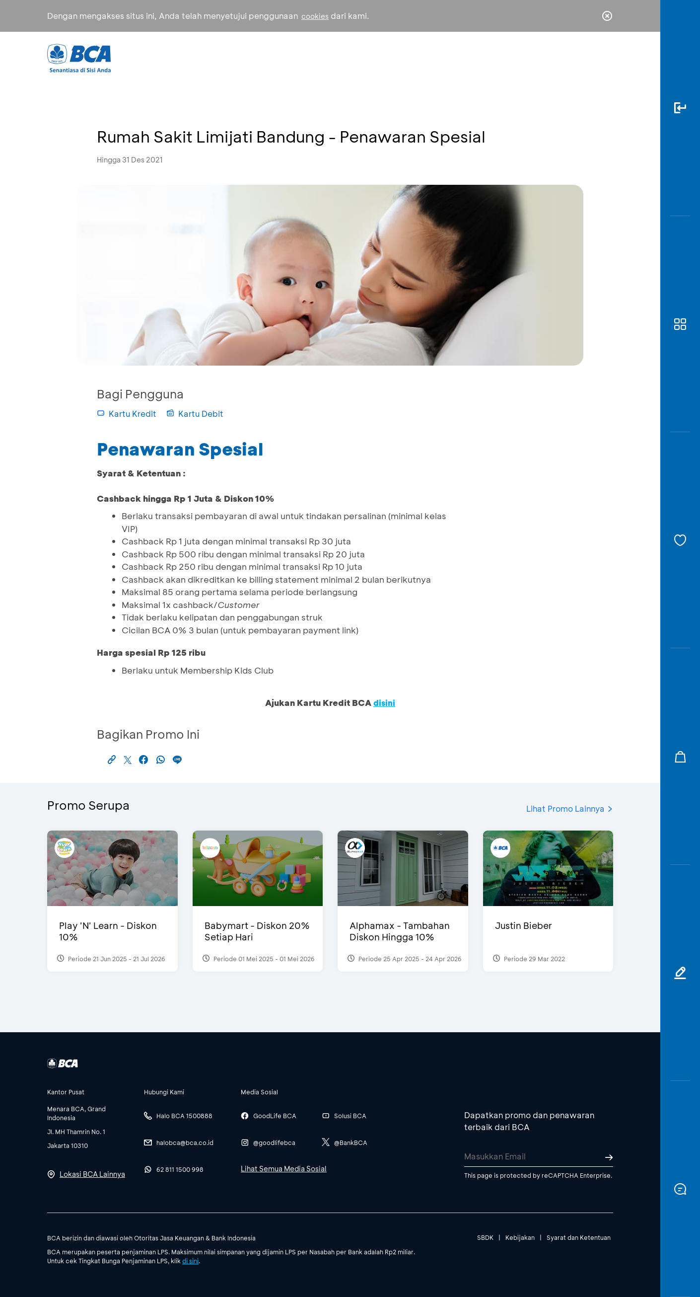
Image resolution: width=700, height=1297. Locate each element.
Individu (267, 57)
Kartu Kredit (126, 413)
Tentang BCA (392, 57)
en (604, 58)
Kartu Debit (194, 413)
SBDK (485, 1237)
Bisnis (324, 57)
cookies (315, 16)
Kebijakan (520, 1237)
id (587, 58)
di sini (190, 1261)
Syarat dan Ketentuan (579, 1237)
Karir (458, 57)
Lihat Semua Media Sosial (284, 1168)
